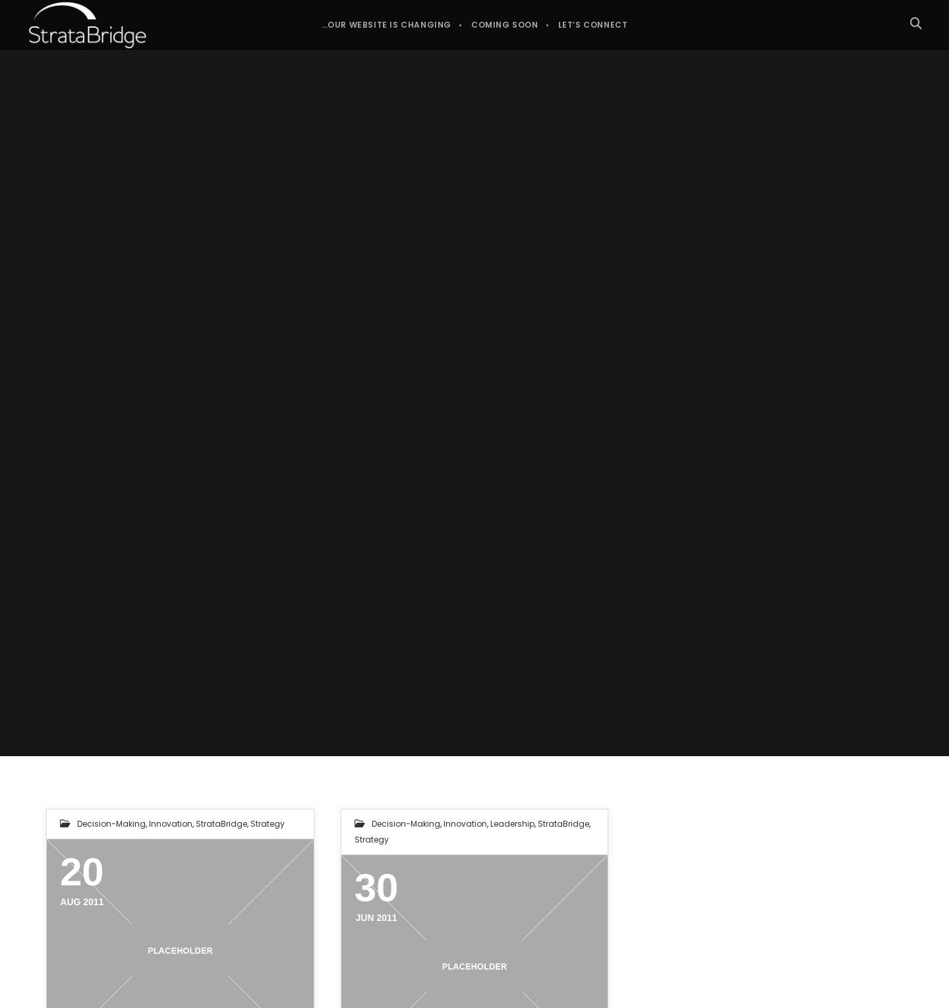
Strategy (267, 823)
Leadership (512, 823)
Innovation (170, 823)
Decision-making (111, 823)
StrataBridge (221, 823)
